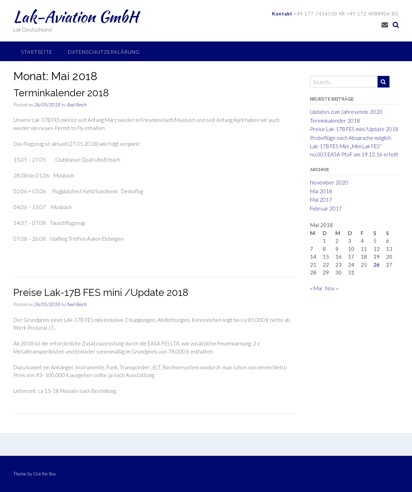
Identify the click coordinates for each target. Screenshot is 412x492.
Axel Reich (77, 105)
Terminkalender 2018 (61, 93)
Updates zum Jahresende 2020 (346, 112)
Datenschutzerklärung (104, 52)
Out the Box (44, 474)
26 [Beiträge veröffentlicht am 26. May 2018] (376, 264)
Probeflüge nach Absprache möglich (350, 138)
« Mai (316, 288)
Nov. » (331, 288)
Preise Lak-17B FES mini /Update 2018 (100, 292)
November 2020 (329, 182)
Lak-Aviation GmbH (75, 16)
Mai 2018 (321, 191)
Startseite (36, 52)
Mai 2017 (321, 199)
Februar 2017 (326, 208)
